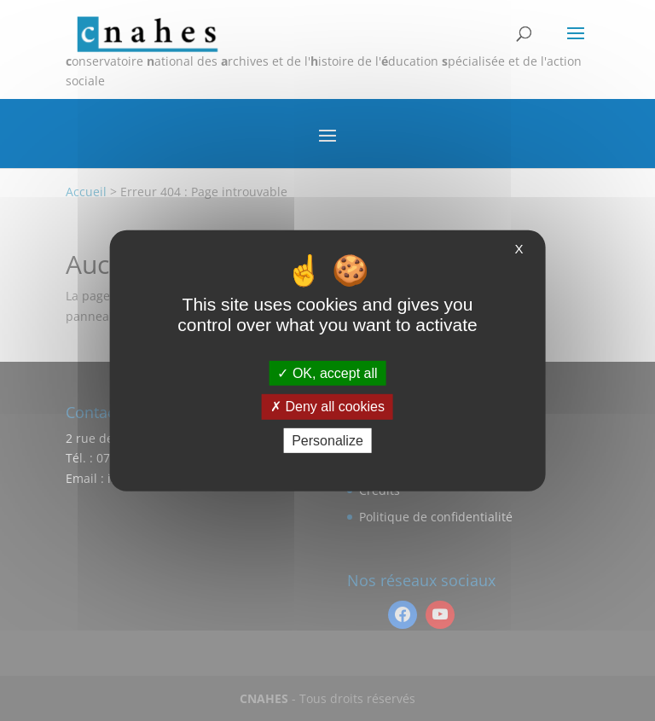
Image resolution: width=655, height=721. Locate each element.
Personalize (327, 440)
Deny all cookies (327, 406)
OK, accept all (327, 373)
